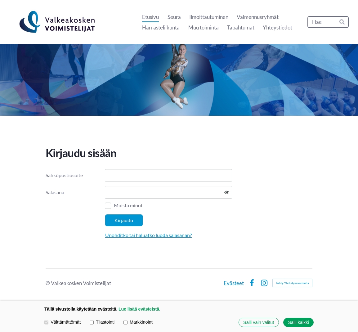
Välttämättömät (62, 322)
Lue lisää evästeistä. (139, 309)
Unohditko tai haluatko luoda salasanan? (148, 235)
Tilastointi (102, 322)
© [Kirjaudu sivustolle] (48, 283)
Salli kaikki (298, 322)
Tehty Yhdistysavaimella (292, 283)
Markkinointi (138, 322)
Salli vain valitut (258, 322)
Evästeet (234, 283)
